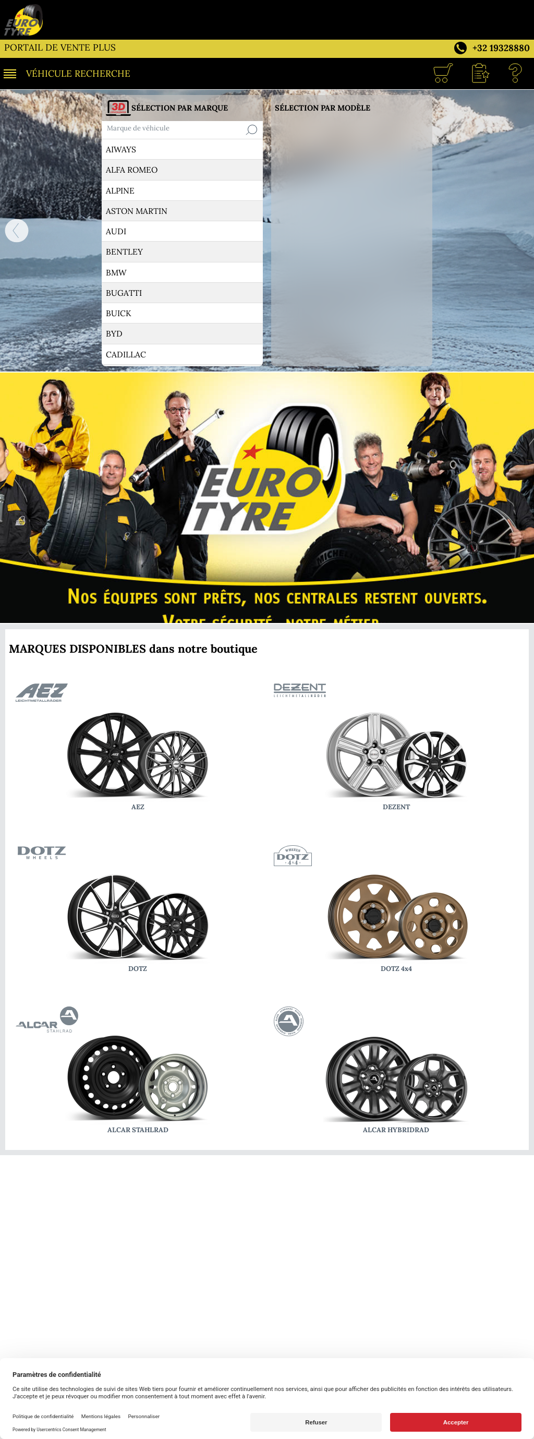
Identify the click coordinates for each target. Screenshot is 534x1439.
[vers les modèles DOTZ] (138, 910)
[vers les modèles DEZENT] (396, 748)
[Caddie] (442, 74)
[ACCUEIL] (11, 231)
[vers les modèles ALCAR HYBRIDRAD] (396, 1071)
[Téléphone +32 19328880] (491, 47)
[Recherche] (251, 130)
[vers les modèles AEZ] (138, 748)
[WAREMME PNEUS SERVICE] (267, 19)
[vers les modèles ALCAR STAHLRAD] (138, 1071)
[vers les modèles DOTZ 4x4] (396, 910)
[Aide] (515, 74)
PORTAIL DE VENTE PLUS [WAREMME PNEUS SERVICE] (60, 47)
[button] (479, 74)
